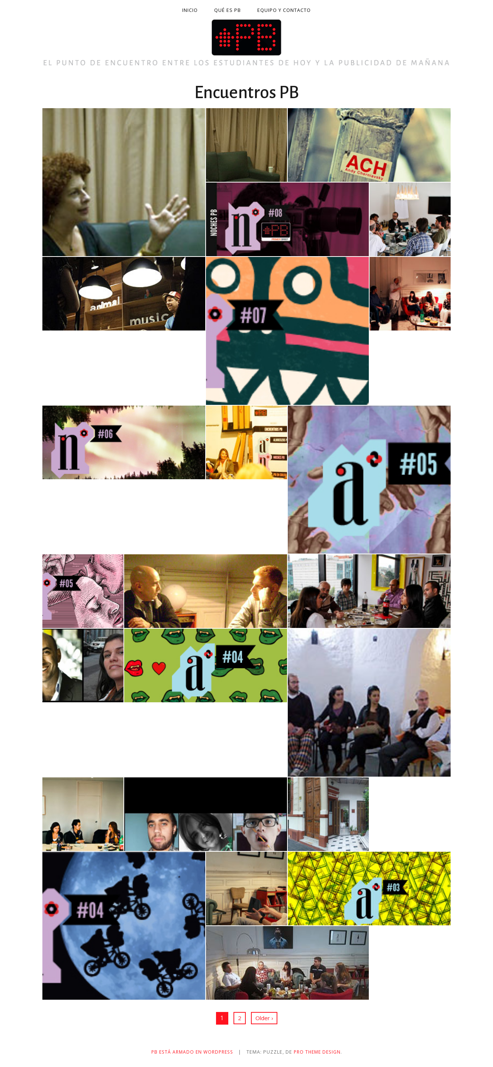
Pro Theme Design (319, 1052)
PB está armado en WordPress (191, 1052)
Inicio (190, 10)
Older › (264, 1018)
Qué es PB (227, 10)
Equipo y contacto (284, 10)
